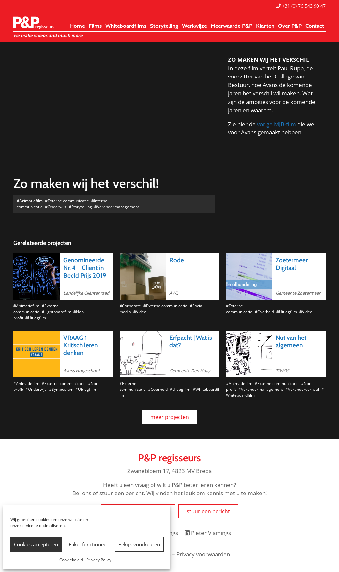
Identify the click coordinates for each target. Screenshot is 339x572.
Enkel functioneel (88, 544)
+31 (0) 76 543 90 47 (301, 6)
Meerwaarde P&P (231, 26)
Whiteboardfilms (125, 26)
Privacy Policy (98, 560)
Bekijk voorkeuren (139, 544)
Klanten (265, 26)
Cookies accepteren (36, 544)
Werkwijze (194, 26)
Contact (314, 26)
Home (77, 26)
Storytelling (164, 26)
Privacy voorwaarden (203, 554)
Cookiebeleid (71, 560)
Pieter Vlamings (208, 533)
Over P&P (290, 26)
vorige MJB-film (276, 124)
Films (95, 26)
